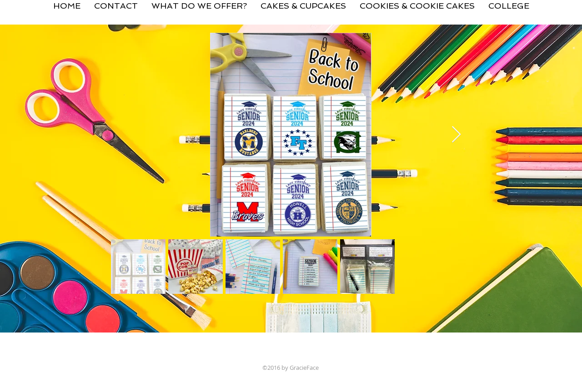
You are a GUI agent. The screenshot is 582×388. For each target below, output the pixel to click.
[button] (303, 2)
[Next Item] (456, 135)
